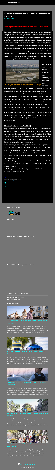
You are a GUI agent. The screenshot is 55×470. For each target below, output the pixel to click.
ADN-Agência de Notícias (12, 2)
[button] (5, 21)
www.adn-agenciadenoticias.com (13, 181)
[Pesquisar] (53, 3)
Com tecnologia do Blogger (27, 464)
